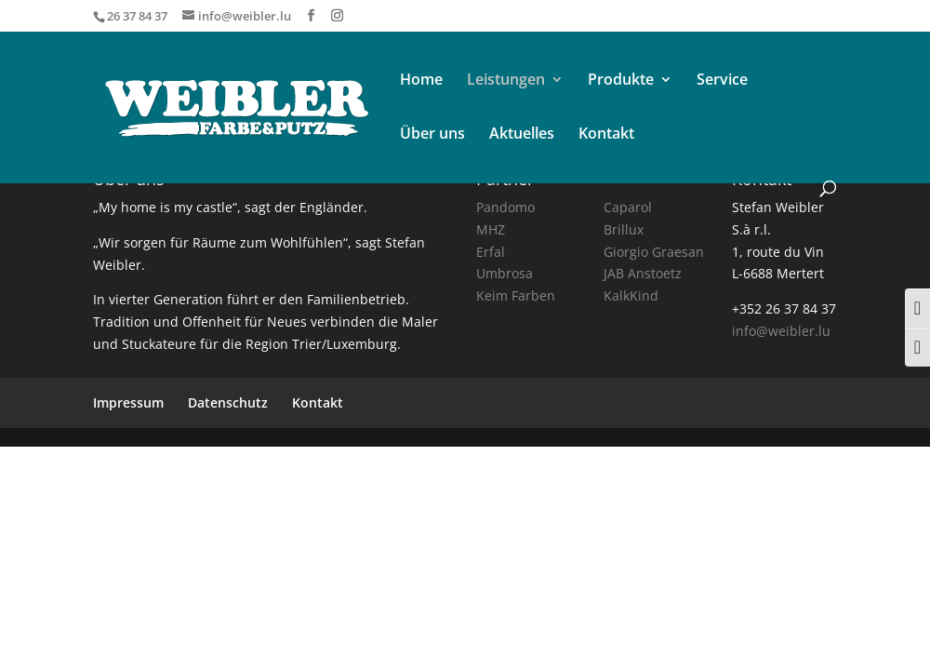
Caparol (628, 207)
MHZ (490, 229)
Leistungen (506, 81)
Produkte (621, 81)
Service (722, 81)
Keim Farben (515, 295)
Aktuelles (521, 135)
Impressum (128, 402)
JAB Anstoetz (643, 273)
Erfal (490, 252)
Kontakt (606, 135)
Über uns (432, 135)
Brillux (624, 229)
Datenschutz (228, 402)
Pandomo (505, 207)
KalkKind (631, 295)
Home (421, 81)
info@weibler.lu (781, 331)
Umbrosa (504, 273)
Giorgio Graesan (654, 252)
